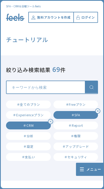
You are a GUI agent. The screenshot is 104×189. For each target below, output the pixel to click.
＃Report (75, 125)
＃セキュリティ (75, 157)
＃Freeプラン (76, 104)
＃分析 (28, 136)
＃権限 (76, 136)
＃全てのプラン (28, 104)
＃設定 (28, 146)
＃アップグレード (75, 146)
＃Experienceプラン (28, 115)
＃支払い (28, 157)
